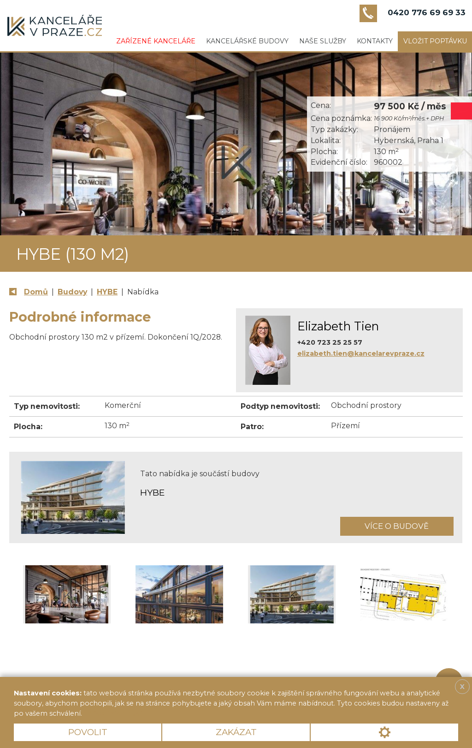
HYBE (107, 291)
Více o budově (397, 526)
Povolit (87, 732)
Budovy (72, 291)
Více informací (115, 713)
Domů (36, 291)
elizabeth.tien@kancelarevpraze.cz (361, 353)
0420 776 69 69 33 (427, 12)
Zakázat (236, 732)
